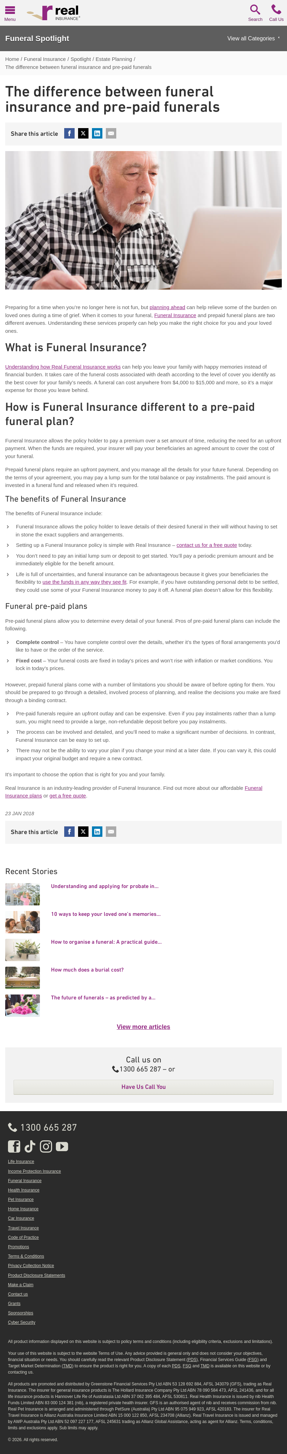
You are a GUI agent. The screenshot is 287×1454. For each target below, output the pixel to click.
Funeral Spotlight (37, 38)
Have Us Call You (143, 1086)
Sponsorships (20, 1313)
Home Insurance (23, 1209)
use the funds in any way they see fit (85, 582)
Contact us (18, 1294)
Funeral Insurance (175, 315)
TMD (67, 1365)
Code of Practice (23, 1237)
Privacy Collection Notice (31, 1265)
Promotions (18, 1246)
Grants (14, 1303)
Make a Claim (20, 1284)
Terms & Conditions (26, 1256)
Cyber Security (21, 1322)
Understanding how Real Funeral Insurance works (63, 367)
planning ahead (167, 307)
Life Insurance (21, 1161)
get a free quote (68, 796)
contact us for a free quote (207, 545)
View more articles (143, 1026)
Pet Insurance (21, 1199)
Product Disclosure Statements (36, 1275)
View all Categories (251, 38)
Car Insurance (21, 1218)
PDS (192, 1359)
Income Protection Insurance (34, 1171)
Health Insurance (24, 1190)
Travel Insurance (23, 1228)
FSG (253, 1359)
